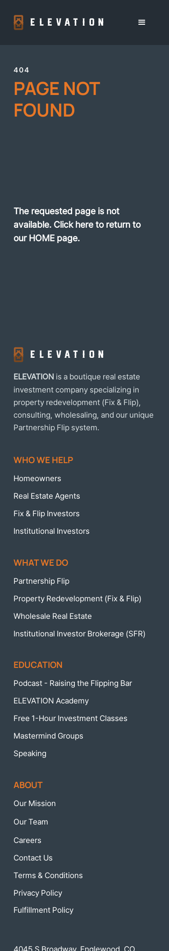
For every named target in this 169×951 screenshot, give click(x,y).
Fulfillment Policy (43, 910)
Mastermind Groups (48, 735)
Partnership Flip (41, 581)
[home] (59, 23)
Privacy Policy (38, 892)
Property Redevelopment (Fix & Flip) (78, 598)
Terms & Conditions (48, 875)
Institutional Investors (52, 531)
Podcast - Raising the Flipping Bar (73, 683)
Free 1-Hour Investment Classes (71, 718)
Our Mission (35, 803)
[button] (141, 22)
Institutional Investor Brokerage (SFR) (80, 633)
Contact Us (33, 857)
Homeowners (37, 478)
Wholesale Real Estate (53, 616)
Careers (27, 840)
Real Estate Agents (47, 495)
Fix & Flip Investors (47, 513)
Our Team (31, 821)
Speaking (30, 753)
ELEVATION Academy (51, 700)
